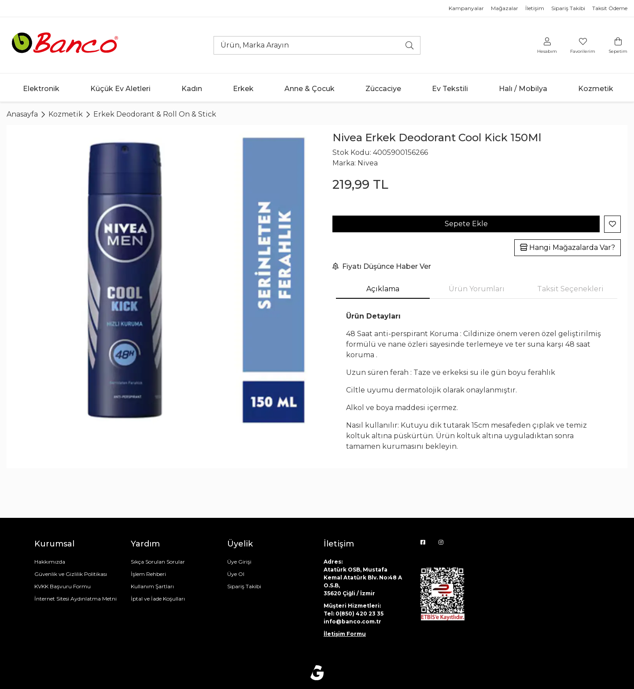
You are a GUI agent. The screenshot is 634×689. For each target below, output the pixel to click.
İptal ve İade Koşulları (158, 598)
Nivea (368, 163)
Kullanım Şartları (152, 586)
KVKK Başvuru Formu (62, 586)
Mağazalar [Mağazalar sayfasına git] (504, 8)
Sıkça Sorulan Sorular (158, 561)
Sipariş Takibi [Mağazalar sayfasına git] (568, 8)
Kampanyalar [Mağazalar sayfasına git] (466, 8)
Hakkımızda (49, 561)
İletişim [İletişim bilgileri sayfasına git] (534, 8)
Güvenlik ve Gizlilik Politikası (70, 574)
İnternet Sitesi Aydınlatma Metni (75, 598)
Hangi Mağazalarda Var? (567, 247)
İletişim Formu (345, 633)
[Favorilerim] (582, 45)
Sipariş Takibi (244, 586)
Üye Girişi (239, 561)
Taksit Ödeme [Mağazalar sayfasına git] (609, 8)
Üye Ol (235, 574)
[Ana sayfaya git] (66, 44)
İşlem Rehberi (148, 574)
